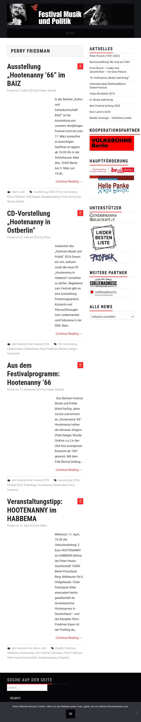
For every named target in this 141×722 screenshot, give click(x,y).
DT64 (76, 480)
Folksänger (30, 485)
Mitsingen (57, 652)
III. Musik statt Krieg (101, 99)
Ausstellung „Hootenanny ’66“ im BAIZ (36, 75)
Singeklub (63, 657)
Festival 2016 (41, 344)
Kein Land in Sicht (100, 112)
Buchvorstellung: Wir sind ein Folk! (110, 62)
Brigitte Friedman (65, 648)
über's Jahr (18, 192)
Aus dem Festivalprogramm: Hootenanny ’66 (33, 373)
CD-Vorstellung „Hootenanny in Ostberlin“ (28, 221)
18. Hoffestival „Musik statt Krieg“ (109, 77)
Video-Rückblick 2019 (102, 93)
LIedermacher (15, 349)
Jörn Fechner (42, 652)
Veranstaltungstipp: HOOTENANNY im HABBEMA (34, 510)
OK (70, 714)
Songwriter (13, 353)
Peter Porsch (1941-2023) (105, 56)
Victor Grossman (71, 196)
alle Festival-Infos (22, 344)
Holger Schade (47, 90)
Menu (70, 33)
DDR (51, 192)
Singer (73, 349)
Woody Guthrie (15, 201)
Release (63, 349)
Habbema (12, 652)
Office (47, 237)
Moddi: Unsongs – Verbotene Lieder (111, 118)
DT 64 (58, 192)
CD (60, 344)
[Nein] (136, 712)
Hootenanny (70, 192)
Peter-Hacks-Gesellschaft (22, 657)
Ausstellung (41, 192)
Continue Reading (69, 181)
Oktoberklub (31, 349)
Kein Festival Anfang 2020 (105, 105)
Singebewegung (50, 196)
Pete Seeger (33, 196)
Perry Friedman (16, 196)
